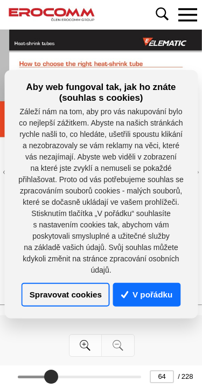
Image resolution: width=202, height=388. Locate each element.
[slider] (51, 377)
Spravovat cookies (66, 294)
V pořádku (147, 294)
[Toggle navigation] (187, 14)
